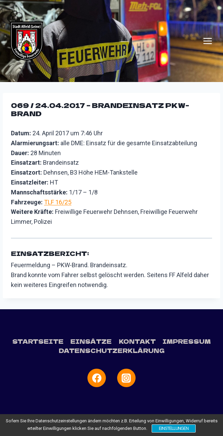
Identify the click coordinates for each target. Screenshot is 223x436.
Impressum (187, 341)
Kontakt (137, 341)
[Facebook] (96, 378)
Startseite (38, 341)
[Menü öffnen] (208, 41)
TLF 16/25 (57, 202)
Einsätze (91, 341)
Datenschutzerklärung (112, 350)
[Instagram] (126, 378)
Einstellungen (174, 428)
